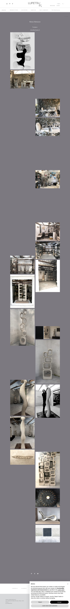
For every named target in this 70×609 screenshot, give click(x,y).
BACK (3, 10)
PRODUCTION (14, 10)
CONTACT (15, 588)
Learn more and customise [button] (49, 605)
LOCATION (24, 10)
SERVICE (33, 10)
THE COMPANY (44, 10)
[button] (67, 584)
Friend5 (66, 16)
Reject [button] (40, 602)
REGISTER (52, 5)
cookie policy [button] (61, 590)
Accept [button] (59, 602)
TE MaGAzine (56, 10)
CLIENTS (24, 588)
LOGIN (58, 5)
